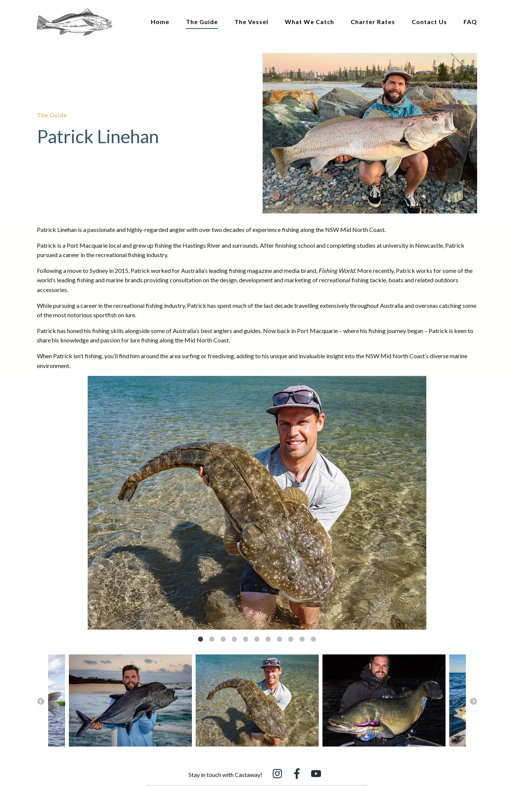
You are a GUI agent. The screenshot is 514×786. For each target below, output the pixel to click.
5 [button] (245, 639)
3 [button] (223, 639)
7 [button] (268, 639)
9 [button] (291, 639)
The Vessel (251, 21)
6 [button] (257, 639)
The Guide (202, 21)
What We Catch (309, 21)
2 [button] (212, 639)
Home (160, 21)
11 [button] (313, 639)
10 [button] (302, 639)
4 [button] (234, 639)
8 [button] (279, 639)
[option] (257, 504)
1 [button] (200, 639)
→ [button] (473, 702)
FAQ (470, 21)
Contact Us (429, 21)
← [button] (40, 702)
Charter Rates (373, 21)
